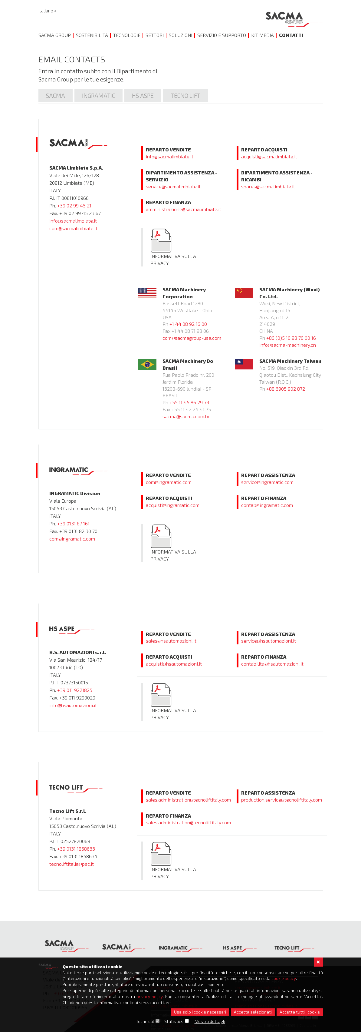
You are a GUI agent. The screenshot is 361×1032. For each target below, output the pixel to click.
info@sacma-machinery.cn (287, 345)
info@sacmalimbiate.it (73, 220)
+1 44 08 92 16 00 (188, 324)
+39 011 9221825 (74, 690)
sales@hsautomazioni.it (171, 640)
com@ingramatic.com (72, 538)
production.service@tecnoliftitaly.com (281, 799)
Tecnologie (126, 35)
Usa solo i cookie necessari (200, 1011)
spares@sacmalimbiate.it (268, 186)
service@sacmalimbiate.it (173, 186)
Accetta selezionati (253, 1011)
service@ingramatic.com (267, 482)
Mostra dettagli (210, 1021)
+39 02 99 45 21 (74, 205)
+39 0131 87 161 (73, 523)
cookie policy (286, 978)
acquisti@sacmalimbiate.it (269, 156)
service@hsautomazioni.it (268, 640)
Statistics (173, 1021)
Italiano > (47, 11)
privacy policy (150, 996)
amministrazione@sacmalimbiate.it (183, 209)
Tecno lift (185, 95)
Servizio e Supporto (221, 35)
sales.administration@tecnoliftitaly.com (188, 799)
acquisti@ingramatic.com (172, 505)
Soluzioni (180, 35)
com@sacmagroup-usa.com (191, 338)
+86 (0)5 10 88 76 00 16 (291, 338)
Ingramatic (98, 95)
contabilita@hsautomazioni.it (272, 663)
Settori (155, 35)
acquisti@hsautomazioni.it (174, 663)
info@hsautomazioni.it (73, 705)
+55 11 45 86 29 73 (189, 402)
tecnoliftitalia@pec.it (71, 864)
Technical (145, 1021)
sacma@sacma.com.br (186, 416)
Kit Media (262, 35)
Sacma (55, 95)
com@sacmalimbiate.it (73, 228)
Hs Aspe (143, 95)
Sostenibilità (92, 35)
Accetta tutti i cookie (300, 1011)
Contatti (291, 35)
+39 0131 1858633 (76, 849)
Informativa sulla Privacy (173, 247)
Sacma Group (54, 35)
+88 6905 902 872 (285, 389)
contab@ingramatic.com (267, 505)
